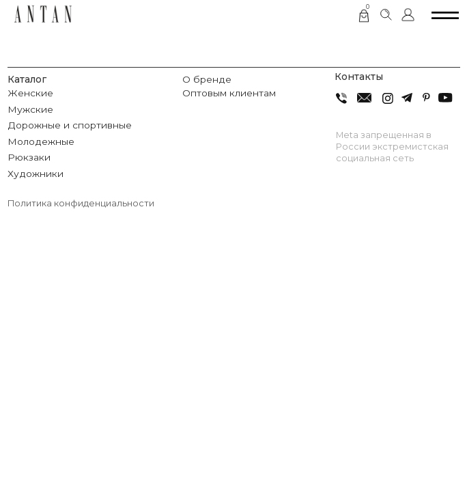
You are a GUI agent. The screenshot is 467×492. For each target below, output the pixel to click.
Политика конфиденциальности (81, 203)
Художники (35, 173)
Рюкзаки (29, 157)
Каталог (27, 79)
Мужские (30, 109)
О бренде (206, 79)
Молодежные (41, 141)
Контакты (359, 76)
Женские (30, 92)
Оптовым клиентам (229, 92)
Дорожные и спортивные (70, 125)
